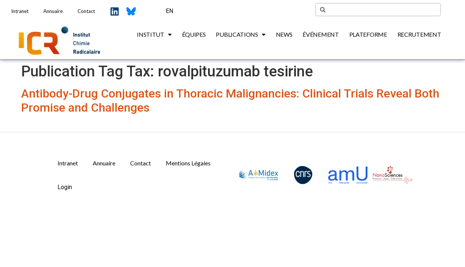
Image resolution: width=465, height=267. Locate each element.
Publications (240, 34)
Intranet (20, 11)
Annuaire (53, 11)
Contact (86, 11)
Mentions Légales (188, 163)
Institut (154, 34)
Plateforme (368, 34)
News (284, 34)
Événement (321, 34)
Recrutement (419, 34)
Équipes (194, 34)
